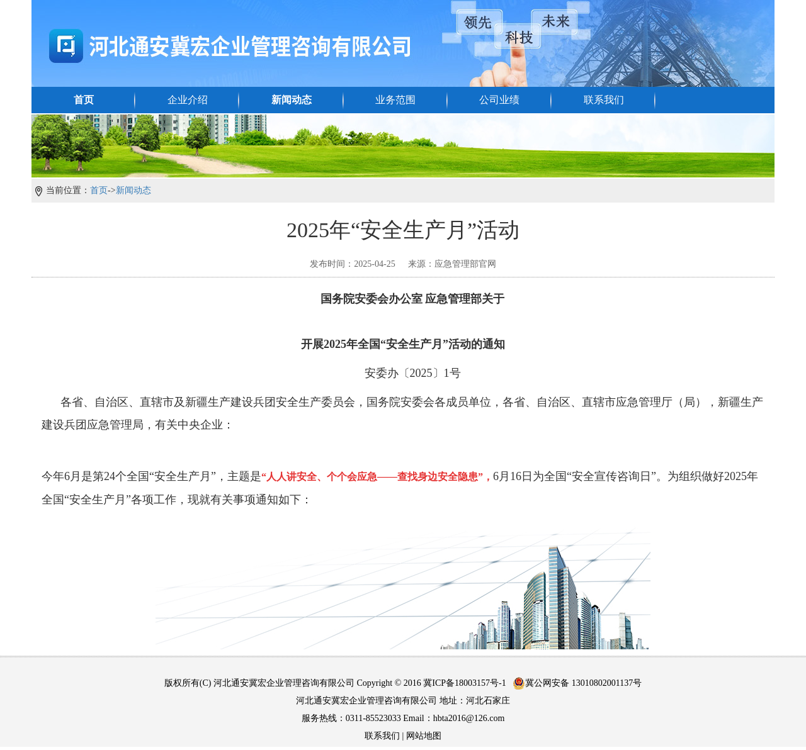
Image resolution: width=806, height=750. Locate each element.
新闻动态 (291, 99)
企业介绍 (187, 99)
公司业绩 (499, 99)
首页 (84, 99)
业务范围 (395, 99)
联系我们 (604, 99)
